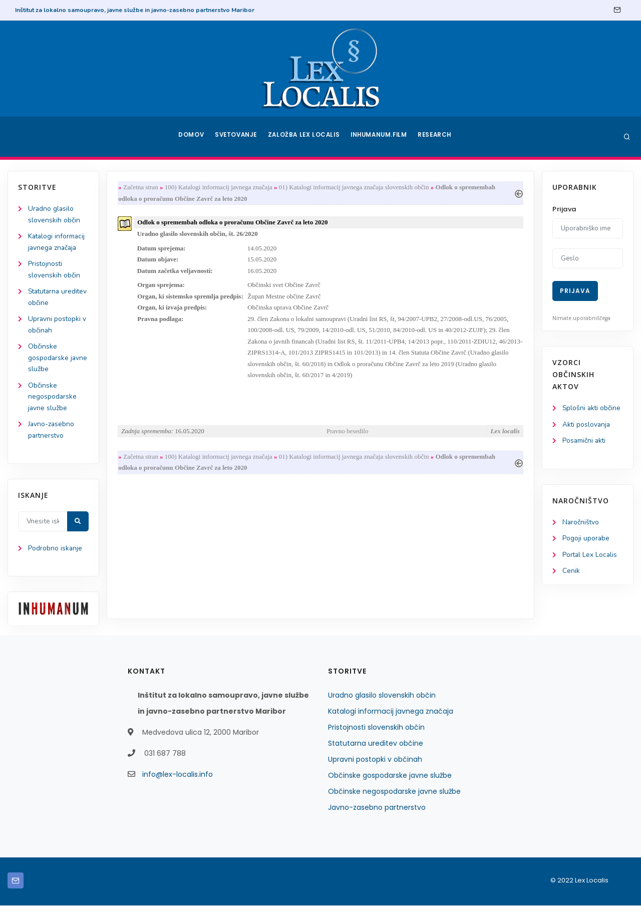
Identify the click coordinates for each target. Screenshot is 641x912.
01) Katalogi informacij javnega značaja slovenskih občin (356, 187)
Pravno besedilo (347, 437)
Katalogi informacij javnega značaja (390, 718)
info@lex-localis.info (177, 781)
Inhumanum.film (379, 137)
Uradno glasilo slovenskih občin (382, 702)
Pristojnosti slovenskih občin (376, 734)
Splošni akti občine (592, 408)
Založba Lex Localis (305, 137)
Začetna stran (142, 187)
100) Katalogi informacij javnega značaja (220, 187)
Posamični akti (584, 441)
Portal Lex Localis (590, 556)
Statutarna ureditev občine (375, 750)
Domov (190, 137)
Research (436, 137)
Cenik (571, 573)
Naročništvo (581, 523)
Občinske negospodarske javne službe (52, 401)
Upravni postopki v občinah (375, 766)
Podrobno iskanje (55, 555)
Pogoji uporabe (586, 540)
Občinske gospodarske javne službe (58, 362)
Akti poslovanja (586, 425)
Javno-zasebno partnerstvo (377, 814)
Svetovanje (237, 137)
